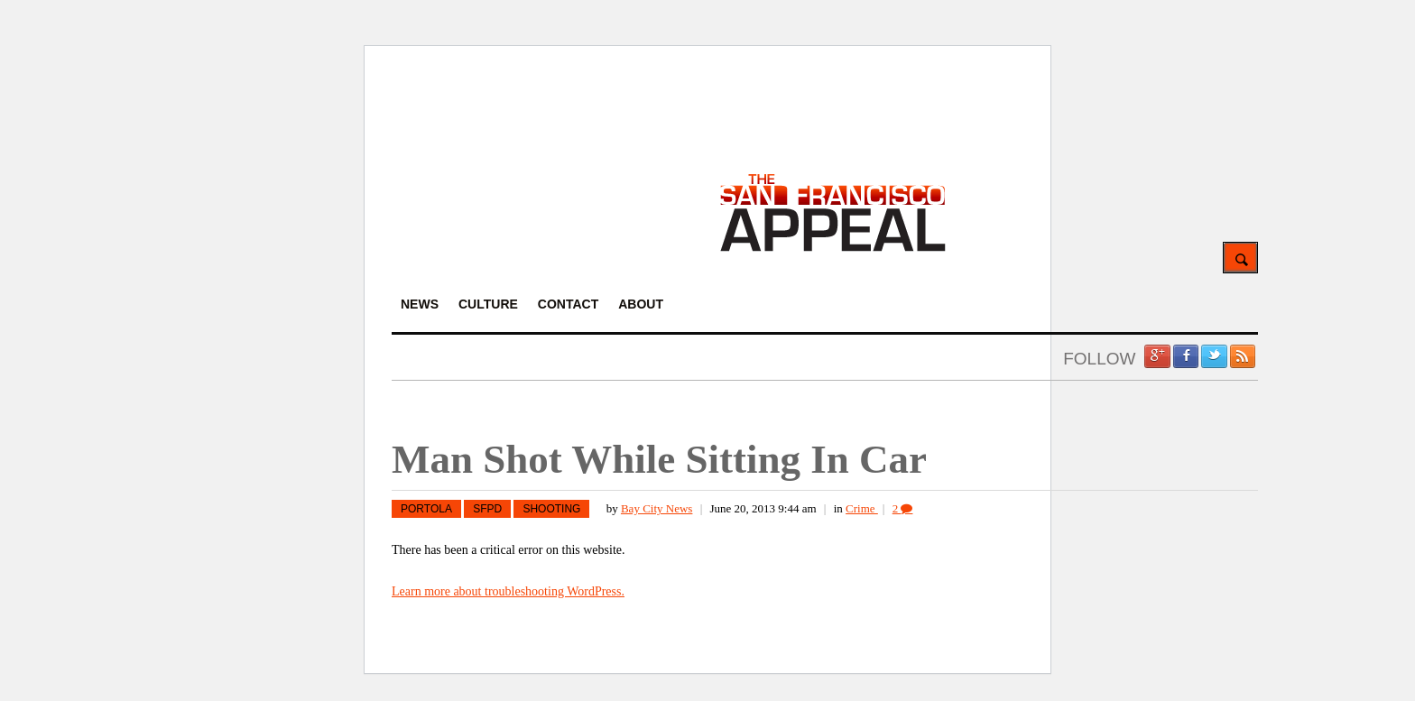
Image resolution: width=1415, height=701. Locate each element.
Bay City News (656, 508)
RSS (1242, 356)
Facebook (1185, 356)
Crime (862, 508)
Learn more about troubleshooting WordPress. (508, 591)
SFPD (487, 509)
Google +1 (1157, 356)
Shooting (551, 509)
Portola (426, 509)
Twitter (1213, 356)
